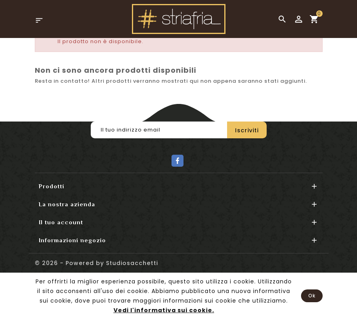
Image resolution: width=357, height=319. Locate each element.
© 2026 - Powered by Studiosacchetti (96, 263)
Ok (311, 295)
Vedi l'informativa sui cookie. (164, 310)
